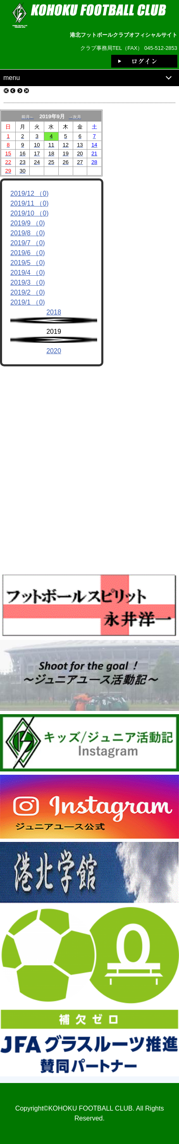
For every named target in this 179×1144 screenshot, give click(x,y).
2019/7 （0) (27, 242)
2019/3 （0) (27, 282)
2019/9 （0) (27, 223)
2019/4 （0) (27, 272)
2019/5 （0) (27, 262)
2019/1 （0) (27, 302)
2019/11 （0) (29, 203)
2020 (53, 350)
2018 (53, 312)
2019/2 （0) (27, 292)
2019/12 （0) (29, 193)
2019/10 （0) (29, 213)
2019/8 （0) (27, 233)
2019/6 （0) (27, 252)
